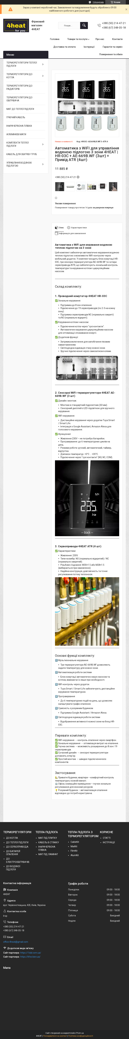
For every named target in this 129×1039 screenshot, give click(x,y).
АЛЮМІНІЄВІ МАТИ (16, 134)
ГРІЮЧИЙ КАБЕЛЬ (15, 117)
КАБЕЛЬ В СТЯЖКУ (48, 842)
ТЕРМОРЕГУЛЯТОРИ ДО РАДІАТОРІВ (19, 87)
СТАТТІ (106, 838)
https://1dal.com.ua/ (30, 952)
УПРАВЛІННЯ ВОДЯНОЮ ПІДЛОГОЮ (19, 164)
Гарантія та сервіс (113, 47)
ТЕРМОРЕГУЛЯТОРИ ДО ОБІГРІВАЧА (19, 99)
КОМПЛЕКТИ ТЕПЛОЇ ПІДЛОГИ (17, 144)
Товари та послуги (77, 39)
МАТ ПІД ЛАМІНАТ (48, 854)
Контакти (117, 39)
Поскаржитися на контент (55, 1036)
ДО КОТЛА (12, 838)
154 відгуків (98, 2)
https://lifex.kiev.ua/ (30, 956)
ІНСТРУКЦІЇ (109, 842)
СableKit (75, 842)
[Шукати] (84, 25)
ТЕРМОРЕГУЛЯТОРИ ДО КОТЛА (19, 76)
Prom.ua (80, 1033)
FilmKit (74, 850)
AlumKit (75, 855)
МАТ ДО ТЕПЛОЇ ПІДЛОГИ (20, 109)
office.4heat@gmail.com (15, 942)
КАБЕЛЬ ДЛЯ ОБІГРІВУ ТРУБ (21, 154)
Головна (54, 39)
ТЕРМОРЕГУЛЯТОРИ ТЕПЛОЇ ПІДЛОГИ (21, 64)
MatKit (74, 846)
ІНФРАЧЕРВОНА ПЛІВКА (19, 126)
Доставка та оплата (64, 47)
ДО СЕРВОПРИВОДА (17, 846)
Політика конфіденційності (80, 1036)
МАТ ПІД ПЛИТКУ (47, 838)
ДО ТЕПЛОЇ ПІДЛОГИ (17, 842)
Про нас (99, 39)
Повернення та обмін (111, 54)
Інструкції (89, 47)
